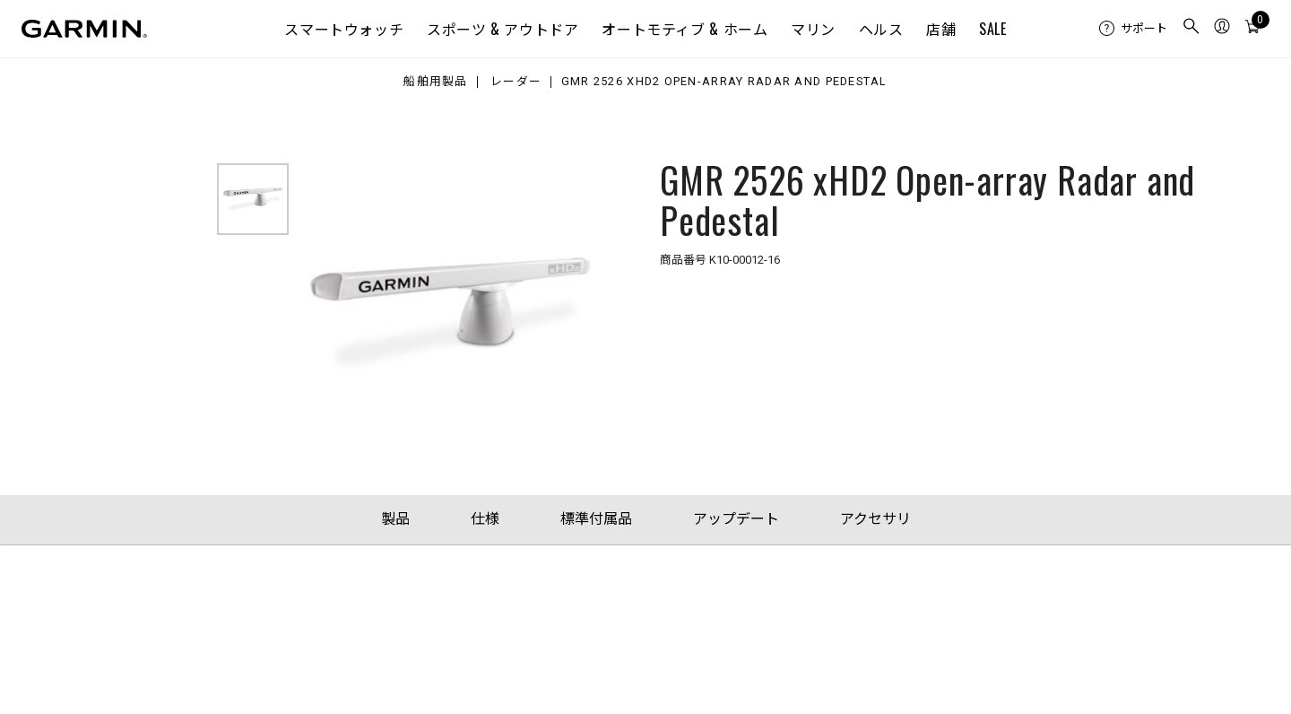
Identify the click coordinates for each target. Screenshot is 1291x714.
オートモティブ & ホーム (684, 28)
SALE (993, 28)
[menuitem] (1133, 28)
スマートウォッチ (343, 28)
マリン (813, 28)
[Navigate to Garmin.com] (84, 28)
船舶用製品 (435, 82)
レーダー (516, 82)
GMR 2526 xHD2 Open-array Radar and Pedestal (724, 82)
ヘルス (881, 28)
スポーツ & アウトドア (503, 28)
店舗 (941, 28)
